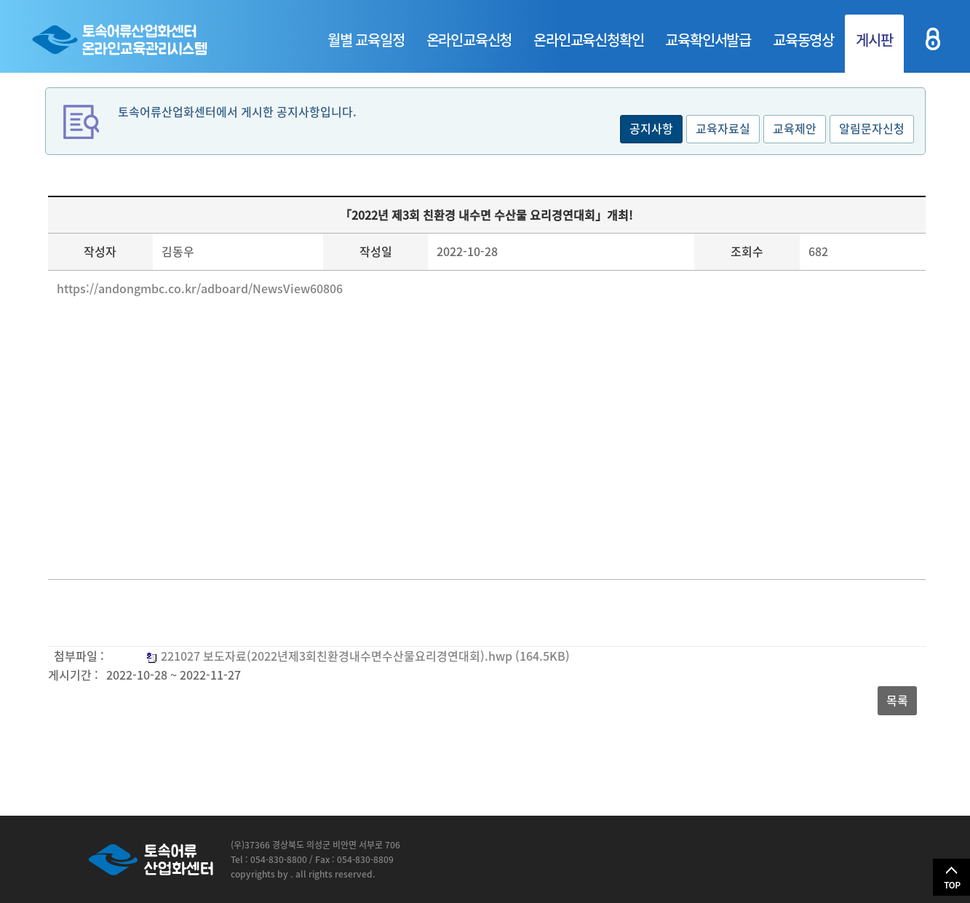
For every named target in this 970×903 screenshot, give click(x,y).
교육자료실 (723, 128)
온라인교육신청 (469, 39)
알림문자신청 (872, 128)
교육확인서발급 (708, 39)
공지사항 (651, 128)
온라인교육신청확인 (588, 39)
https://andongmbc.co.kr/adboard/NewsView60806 (200, 288)
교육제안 (794, 128)
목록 (897, 700)
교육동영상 (803, 39)
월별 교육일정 (366, 39)
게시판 (874, 39)
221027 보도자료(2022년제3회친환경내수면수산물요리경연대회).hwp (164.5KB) (365, 655)
